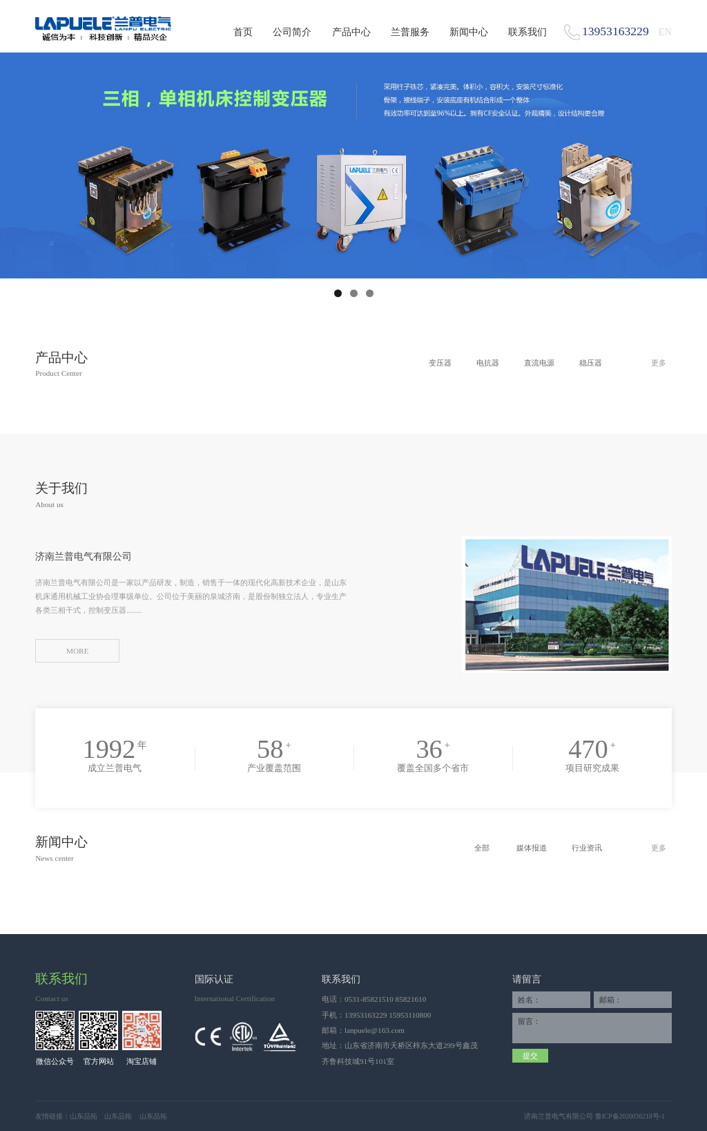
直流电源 (539, 363)
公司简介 (292, 31)
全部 (482, 848)
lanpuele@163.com (375, 1030)
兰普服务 (410, 31)
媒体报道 (531, 848)
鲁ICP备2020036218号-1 (630, 1116)
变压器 (440, 363)
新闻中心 (468, 31)
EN (665, 31)
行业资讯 (587, 848)
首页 (243, 31)
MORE (77, 651)
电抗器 (487, 363)
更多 (658, 363)
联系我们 (527, 31)
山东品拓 (83, 1116)
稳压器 (590, 363)
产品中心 (351, 31)
